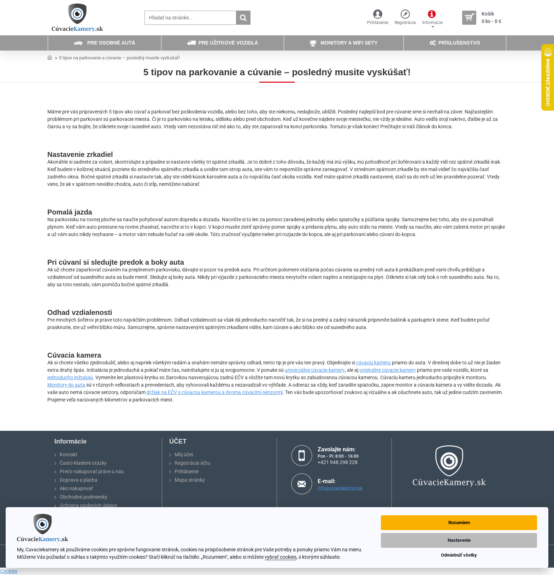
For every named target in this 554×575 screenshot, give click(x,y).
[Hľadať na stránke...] (243, 17)
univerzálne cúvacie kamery (315, 370)
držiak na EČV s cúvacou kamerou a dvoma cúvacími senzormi (215, 392)
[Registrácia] (405, 18)
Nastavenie (459, 540)
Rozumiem (459, 522)
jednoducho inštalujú (70, 377)
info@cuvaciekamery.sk (340, 488)
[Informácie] (432, 18)
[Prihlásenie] (377, 18)
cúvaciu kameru (373, 362)
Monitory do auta (66, 385)
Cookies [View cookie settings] (8, 571)
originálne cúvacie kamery (387, 370)
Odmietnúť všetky (459, 555)
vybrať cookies (280, 557)
